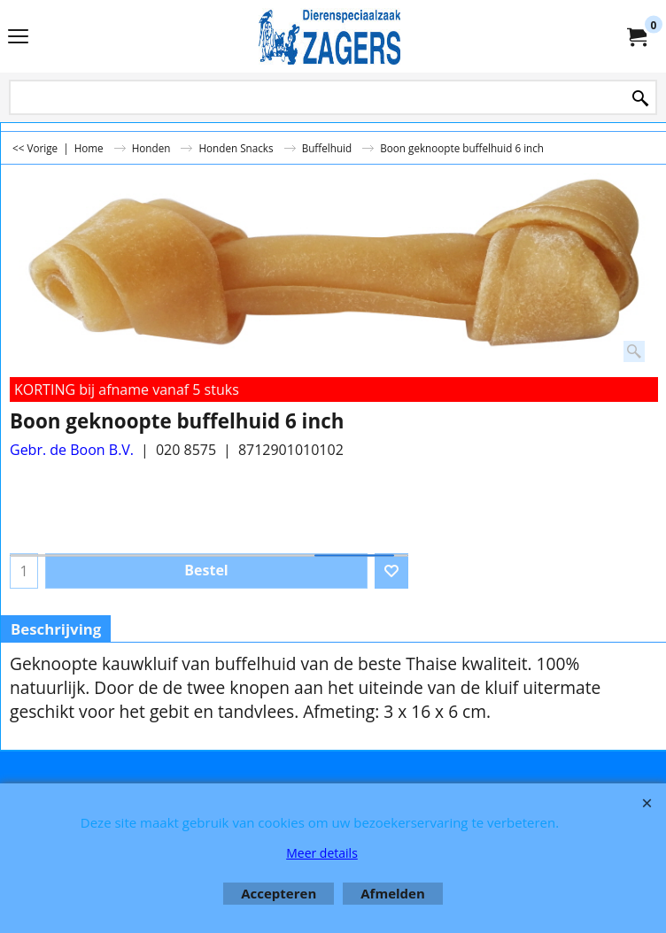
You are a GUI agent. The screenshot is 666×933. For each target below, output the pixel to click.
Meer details (322, 852)
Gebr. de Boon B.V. (72, 449)
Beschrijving (56, 629)
